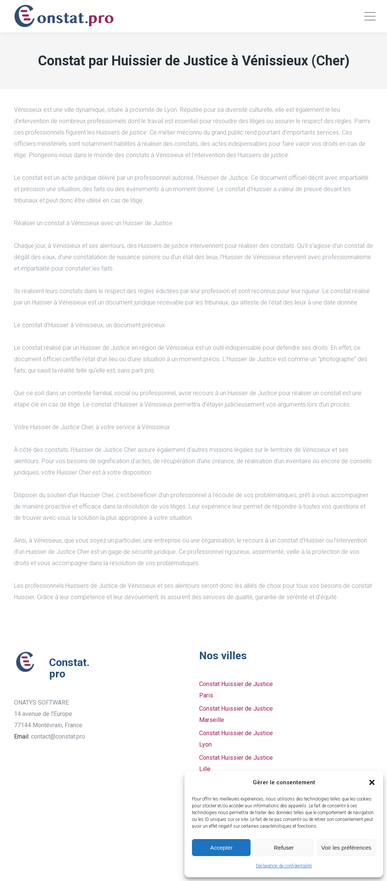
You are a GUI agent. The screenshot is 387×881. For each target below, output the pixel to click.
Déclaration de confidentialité (284, 866)
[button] (372, 782)
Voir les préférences (346, 847)
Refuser (284, 847)
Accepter (221, 847)
